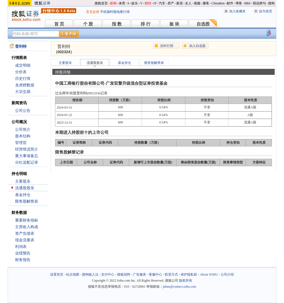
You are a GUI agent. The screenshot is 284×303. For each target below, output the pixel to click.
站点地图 (72, 274)
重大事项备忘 (26, 156)
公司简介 (22, 130)
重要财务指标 (26, 220)
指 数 (117, 24)
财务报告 (22, 260)
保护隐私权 (189, 274)
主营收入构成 (26, 227)
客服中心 (155, 274)
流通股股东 (24, 188)
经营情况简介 (26, 149)
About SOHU (209, 274)
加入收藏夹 (237, 11)
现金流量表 (24, 240)
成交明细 (22, 65)
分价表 (21, 72)
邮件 (230, 3)
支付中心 (107, 274)
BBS (247, 3)
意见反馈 (92, 12)
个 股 (88, 24)
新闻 (113, 3)
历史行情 (22, 79)
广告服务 (139, 274)
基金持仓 (22, 195)
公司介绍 (227, 274)
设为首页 (265, 11)
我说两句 (259, 3)
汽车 (162, 3)
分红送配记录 (26, 162)
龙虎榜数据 (24, 85)
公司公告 (22, 111)
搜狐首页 (101, 3)
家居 (179, 3)
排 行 (145, 24)
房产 (170, 3)
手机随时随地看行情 (115, 12)
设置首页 (56, 274)
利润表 (21, 247)
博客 (238, 3)
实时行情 (166, 46)
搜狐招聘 (123, 274)
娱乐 (134, 3)
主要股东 (22, 181)
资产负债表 (24, 233)
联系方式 (171, 274)
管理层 (21, 143)
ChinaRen (218, 3)
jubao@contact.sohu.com (179, 286)
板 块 (174, 24)
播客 (206, 3)
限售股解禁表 (26, 201)
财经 (148, 3)
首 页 (59, 24)
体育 (122, 3)
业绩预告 (22, 253)
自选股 (203, 24)
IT (155, 3)
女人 (188, 3)
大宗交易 (22, 92)
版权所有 (185, 280)
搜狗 (271, 3)
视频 (197, 3)
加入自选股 (197, 46)
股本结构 (22, 136)
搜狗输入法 (90, 274)
